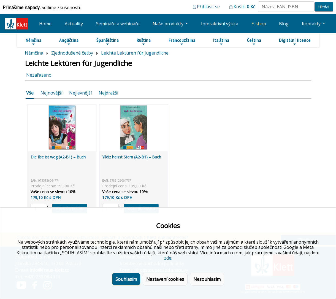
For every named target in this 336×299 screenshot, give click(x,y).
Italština (221, 41)
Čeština (254, 41)
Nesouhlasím (207, 279)
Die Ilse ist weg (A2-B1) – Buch (58, 157)
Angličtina (68, 41)
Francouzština (182, 41)
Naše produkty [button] (169, 24)
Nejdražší (108, 93)
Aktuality (74, 24)
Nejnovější (51, 93)
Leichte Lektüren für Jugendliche (135, 53)
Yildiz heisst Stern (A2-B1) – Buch (131, 157)
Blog (284, 24)
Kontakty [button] (312, 24)
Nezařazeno (39, 75)
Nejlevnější (80, 93)
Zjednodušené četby (72, 53)
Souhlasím (126, 279)
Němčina (33, 41)
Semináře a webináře (118, 24)
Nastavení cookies (165, 279)
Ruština (144, 41)
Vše (30, 93)
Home (45, 24)
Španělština (107, 41)
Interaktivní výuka (219, 24)
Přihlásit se (208, 7)
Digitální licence (295, 41)
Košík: (244, 7)
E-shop (258, 24)
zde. (168, 258)
